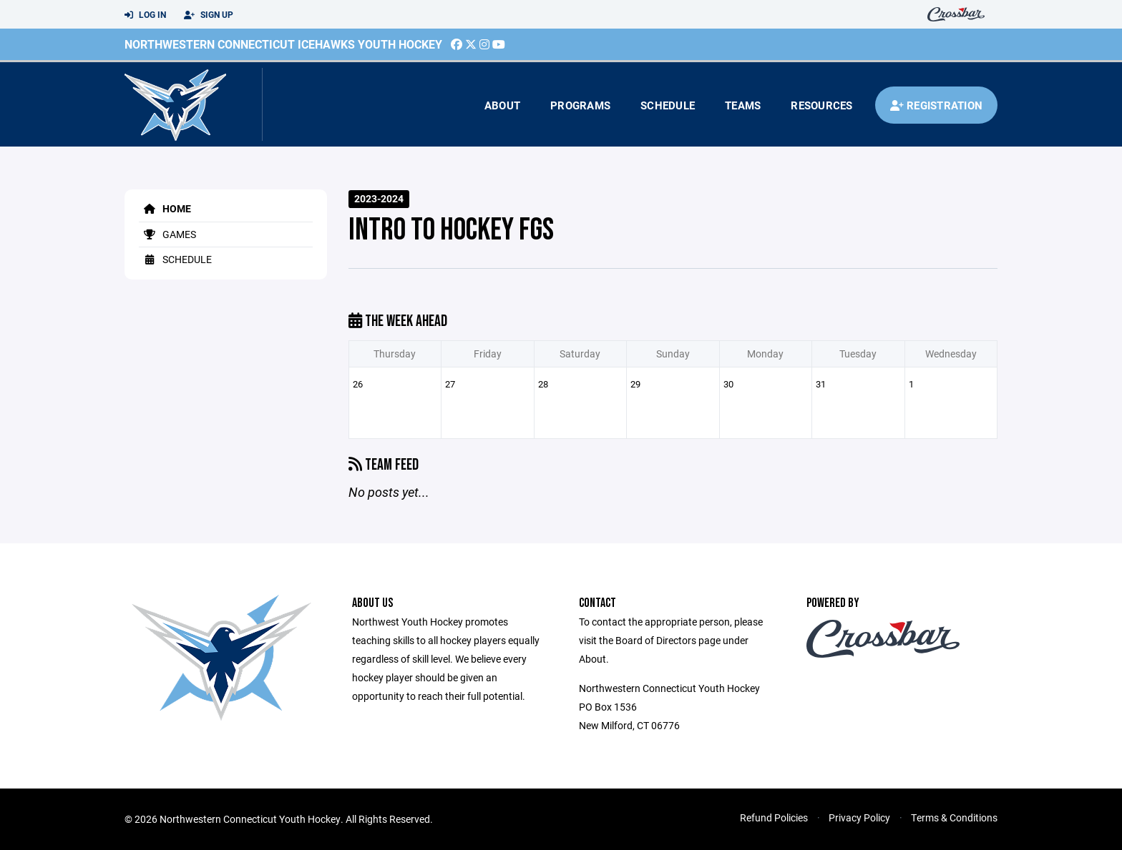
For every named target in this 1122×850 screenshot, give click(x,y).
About (502, 105)
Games (167, 234)
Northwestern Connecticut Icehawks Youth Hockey (283, 43)
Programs (580, 105)
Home (165, 208)
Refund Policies (774, 817)
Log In (145, 15)
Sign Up (208, 15)
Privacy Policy (859, 817)
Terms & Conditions (954, 817)
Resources (821, 105)
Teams (743, 105)
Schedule (667, 105)
